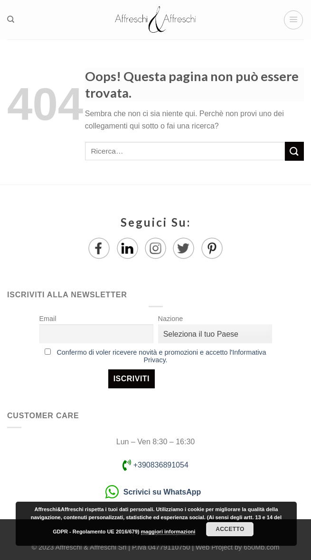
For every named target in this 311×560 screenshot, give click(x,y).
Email (48, 318)
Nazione (170, 318)
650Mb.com (261, 547)
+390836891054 (155, 465)
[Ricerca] (10, 19)
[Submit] (294, 151)
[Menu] (293, 19)
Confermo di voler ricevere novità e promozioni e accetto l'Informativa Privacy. (161, 356)
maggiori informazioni (168, 531)
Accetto (230, 529)
